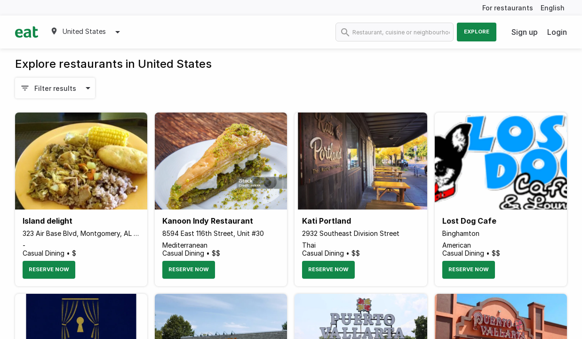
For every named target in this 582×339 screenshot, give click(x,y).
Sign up (524, 32)
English (553, 8)
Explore (476, 31)
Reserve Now (49, 269)
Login (557, 32)
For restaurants (507, 8)
